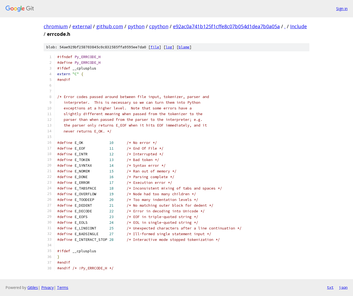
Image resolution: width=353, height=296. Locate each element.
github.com (109, 26)
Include (298, 26)
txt (330, 287)
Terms (62, 287)
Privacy (47, 287)
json (343, 287)
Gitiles (32, 287)
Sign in (342, 8)
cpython (158, 26)
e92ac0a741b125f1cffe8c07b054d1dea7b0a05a (226, 26)
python (136, 26)
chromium (56, 26)
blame (184, 47)
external (82, 26)
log (169, 47)
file (154, 47)
